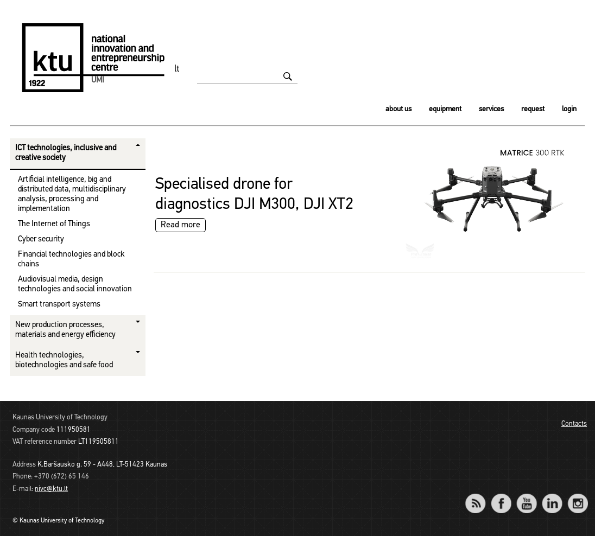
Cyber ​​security (41, 239)
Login (569, 109)
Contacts (574, 423)
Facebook (500, 496)
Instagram (577, 496)
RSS (480, 496)
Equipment (445, 109)
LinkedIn (551, 496)
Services (491, 109)
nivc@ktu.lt (51, 489)
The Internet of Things (54, 224)
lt (177, 69)
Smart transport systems (59, 305)
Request (533, 109)
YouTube (526, 496)
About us (398, 109)
